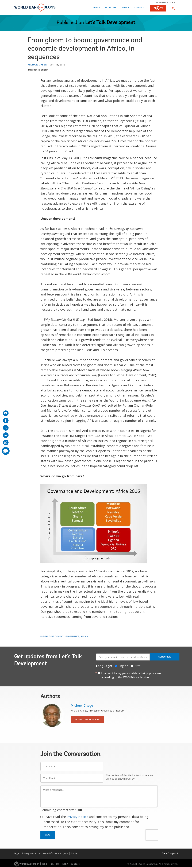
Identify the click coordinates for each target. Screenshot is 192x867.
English (44, 69)
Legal (16, 853)
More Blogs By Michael (87, 719)
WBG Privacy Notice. (136, 677)
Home (96, 8)
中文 (138, 666)
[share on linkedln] (6, 435)
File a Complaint (170, 853)
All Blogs (110, 8)
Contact (139, 8)
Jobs (66, 853)
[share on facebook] (6, 420)
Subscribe (164, 657)
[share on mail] (6, 413)
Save (47, 835)
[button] (173, 8)
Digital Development (52, 636)
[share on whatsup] (6, 442)
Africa (84, 636)
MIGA (65, 863)
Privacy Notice (77, 817)
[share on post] (6, 428)
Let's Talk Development (110, 22)
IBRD (44, 863)
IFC (58, 863)
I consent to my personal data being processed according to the (131, 675)
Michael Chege (37, 64)
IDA (51, 863)
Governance (72, 636)
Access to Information (50, 853)
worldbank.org (165, 2)
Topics (125, 8)
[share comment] (6, 451)
